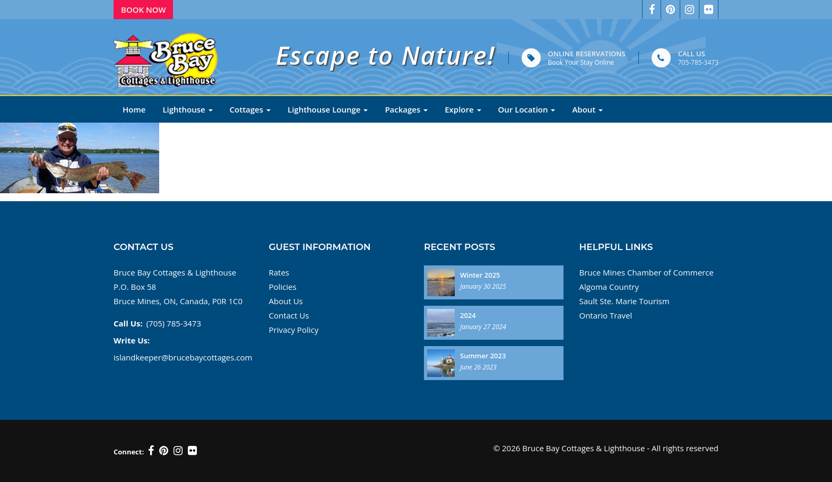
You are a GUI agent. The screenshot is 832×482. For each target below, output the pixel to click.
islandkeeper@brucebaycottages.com (183, 357)
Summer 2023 (483, 355)
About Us (286, 301)
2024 (468, 315)
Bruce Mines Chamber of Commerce (646, 272)
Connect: (129, 452)
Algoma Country (609, 286)
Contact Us (289, 315)
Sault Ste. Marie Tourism (624, 301)
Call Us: (128, 323)
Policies (283, 286)
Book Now (143, 9)
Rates (279, 272)
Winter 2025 (480, 275)
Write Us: (132, 340)
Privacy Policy (294, 329)
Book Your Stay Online (581, 62)
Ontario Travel (605, 315)
